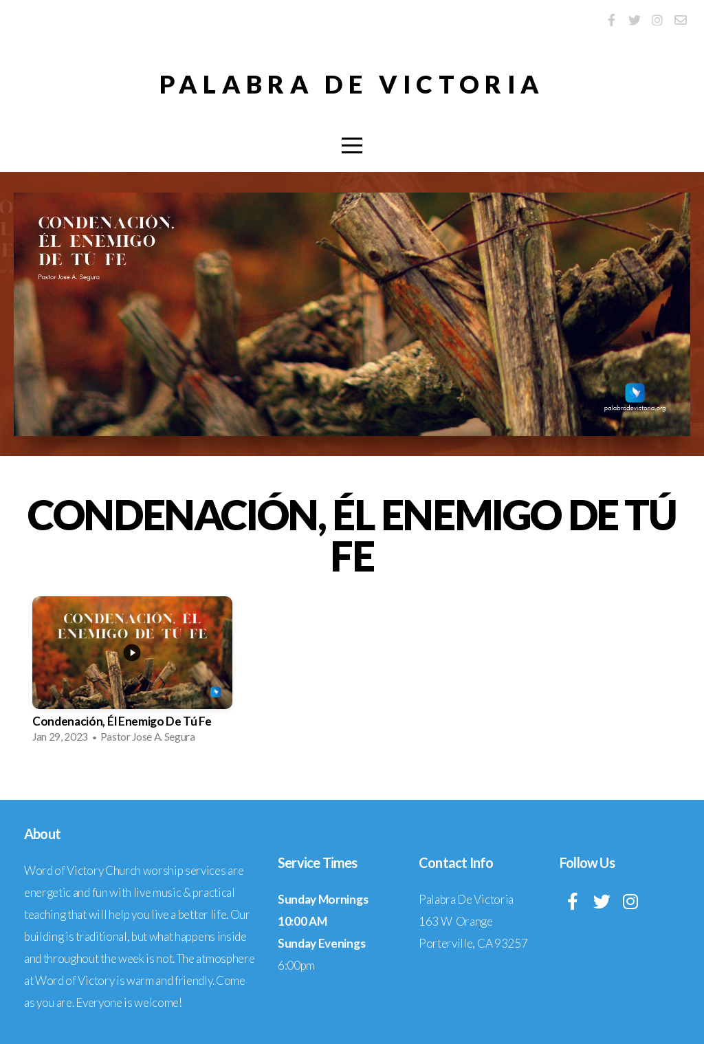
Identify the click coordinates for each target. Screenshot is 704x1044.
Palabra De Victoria (352, 84)
